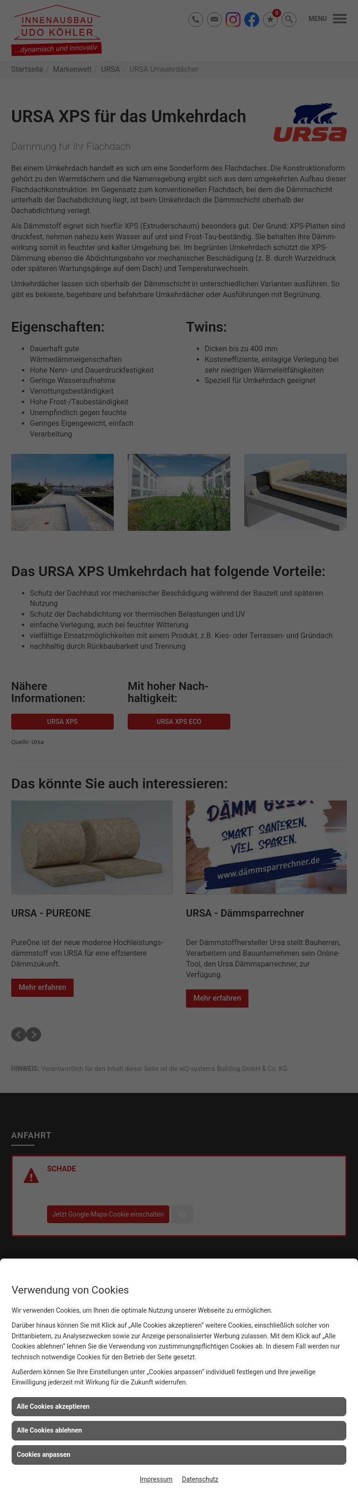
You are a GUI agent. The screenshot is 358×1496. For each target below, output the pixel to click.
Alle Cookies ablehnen (49, 1430)
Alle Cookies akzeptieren (53, 1406)
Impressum (156, 1479)
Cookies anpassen (43, 1454)
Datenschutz (200, 1479)
